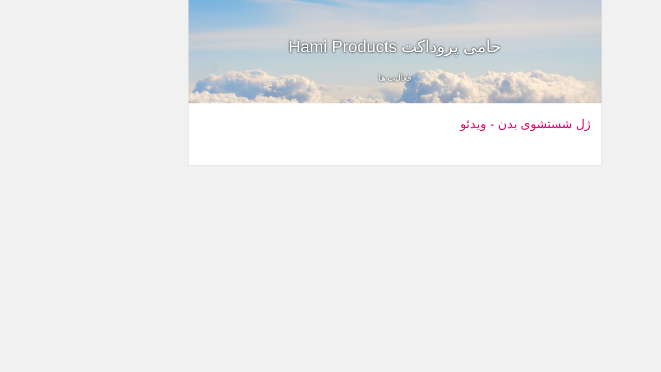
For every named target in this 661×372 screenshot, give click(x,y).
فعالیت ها (330, 77)
